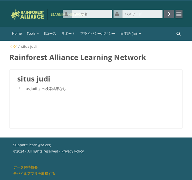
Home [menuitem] (17, 33)
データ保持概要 (25, 167)
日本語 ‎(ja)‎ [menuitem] (128, 33)
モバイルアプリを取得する (34, 173)
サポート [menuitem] (68, 33)
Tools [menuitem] (31, 33)
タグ (13, 46)
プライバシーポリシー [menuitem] (97, 33)
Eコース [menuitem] (50, 33)
